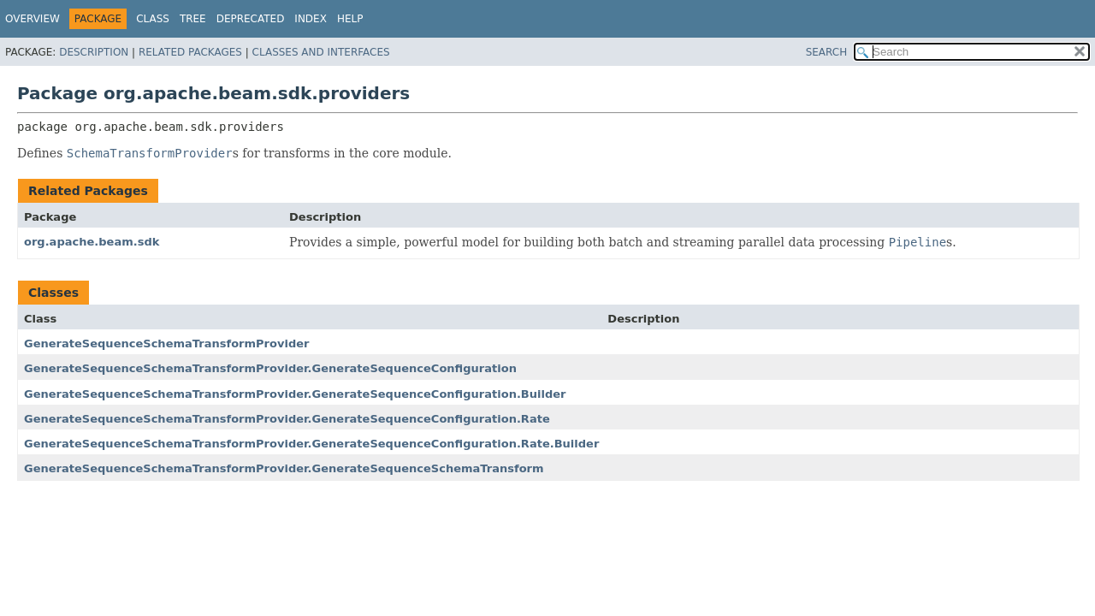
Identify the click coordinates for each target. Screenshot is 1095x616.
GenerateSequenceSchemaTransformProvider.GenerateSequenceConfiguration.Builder (295, 394)
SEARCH (827, 52)
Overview (32, 19)
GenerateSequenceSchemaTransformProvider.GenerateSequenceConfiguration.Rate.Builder (311, 443)
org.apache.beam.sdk (91, 241)
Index (310, 19)
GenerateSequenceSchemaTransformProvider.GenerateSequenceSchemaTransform (284, 468)
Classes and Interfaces (321, 52)
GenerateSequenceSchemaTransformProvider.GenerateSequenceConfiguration (270, 368)
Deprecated (250, 19)
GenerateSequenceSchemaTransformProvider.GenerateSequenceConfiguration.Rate (287, 418)
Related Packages (190, 52)
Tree (193, 19)
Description (93, 52)
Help (350, 19)
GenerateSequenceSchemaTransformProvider (166, 343)
